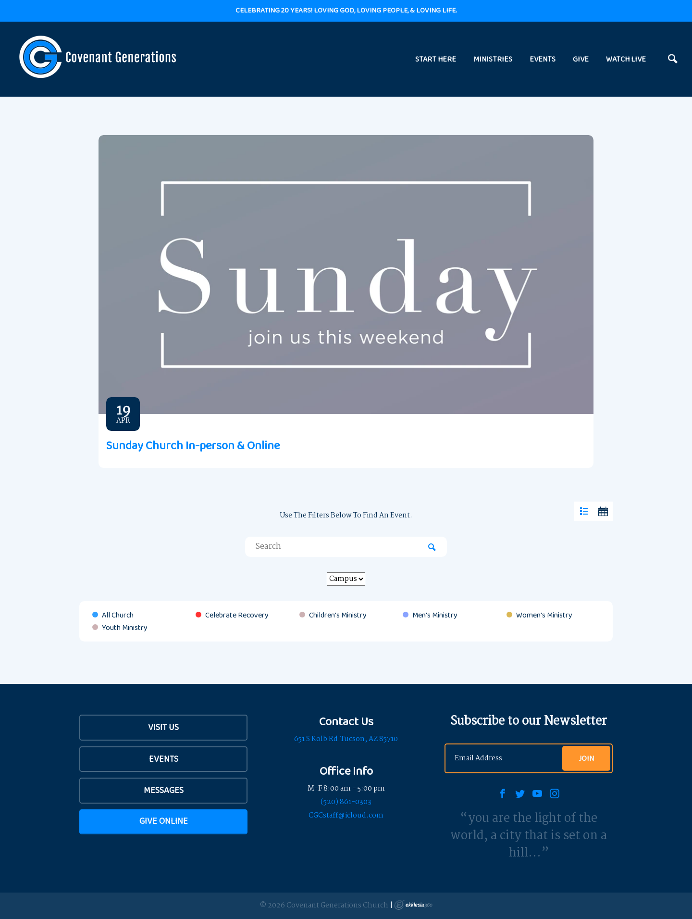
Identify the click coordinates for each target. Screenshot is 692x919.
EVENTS (543, 58)
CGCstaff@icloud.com (346, 815)
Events (163, 759)
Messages (164, 790)
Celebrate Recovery (237, 615)
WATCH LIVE (626, 58)
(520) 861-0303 (346, 802)
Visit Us (163, 727)
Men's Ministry (434, 615)
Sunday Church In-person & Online (193, 445)
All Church (118, 615)
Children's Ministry (338, 615)
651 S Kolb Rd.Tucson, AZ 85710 (346, 739)
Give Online (163, 821)
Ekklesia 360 (413, 905)
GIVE (581, 58)
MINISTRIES (492, 58)
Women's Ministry (544, 615)
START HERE (435, 58)
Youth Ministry (125, 627)
